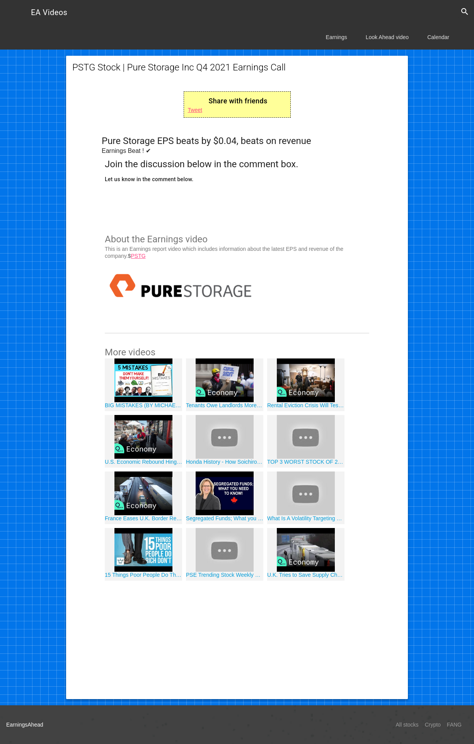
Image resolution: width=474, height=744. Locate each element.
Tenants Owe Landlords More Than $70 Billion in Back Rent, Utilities (224, 405)
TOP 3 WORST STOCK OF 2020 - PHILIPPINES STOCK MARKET (305, 462)
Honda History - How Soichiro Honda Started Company (224, 462)
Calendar (438, 37)
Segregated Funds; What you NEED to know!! (224, 518)
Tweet (195, 110)
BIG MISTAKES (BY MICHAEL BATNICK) (143, 405)
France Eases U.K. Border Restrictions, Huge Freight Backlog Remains (143, 518)
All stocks (407, 725)
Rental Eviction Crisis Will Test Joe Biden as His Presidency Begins (305, 405)
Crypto (433, 725)
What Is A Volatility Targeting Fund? (305, 518)
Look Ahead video (387, 37)
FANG (454, 725)
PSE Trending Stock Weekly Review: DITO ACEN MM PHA (224, 575)
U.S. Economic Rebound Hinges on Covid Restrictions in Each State (143, 462)
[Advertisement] (237, 639)
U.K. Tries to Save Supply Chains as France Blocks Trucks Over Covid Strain (305, 575)
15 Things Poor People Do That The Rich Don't (143, 575)
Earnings (336, 37)
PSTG (138, 256)
